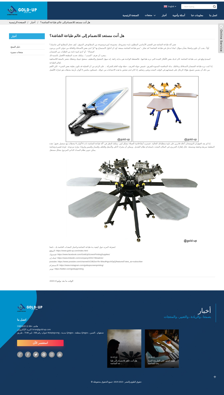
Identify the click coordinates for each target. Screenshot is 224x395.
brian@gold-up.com (30, 327)
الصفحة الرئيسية (131, 13)
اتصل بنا (213, 13)
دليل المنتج (15, 45)
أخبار (164, 13)
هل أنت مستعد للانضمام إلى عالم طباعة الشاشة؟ (65, 20)
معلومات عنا (197, 13)
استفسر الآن (28, 341)
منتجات (150, 13)
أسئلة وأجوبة (179, 13)
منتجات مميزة (17, 50)
